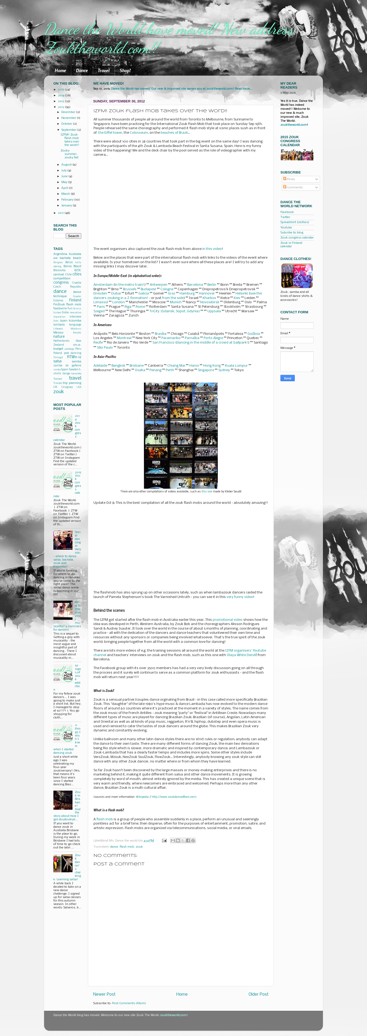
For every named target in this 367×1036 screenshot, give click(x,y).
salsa (57, 361)
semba (57, 370)
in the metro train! (129, 285)
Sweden (74, 369)
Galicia (143, 293)
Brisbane (137, 365)
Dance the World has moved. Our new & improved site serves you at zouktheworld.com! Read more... (181, 88)
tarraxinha (76, 373)
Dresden (100, 293)
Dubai (116, 293)
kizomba (75, 320)
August (66, 164)
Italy (55, 321)
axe (55, 258)
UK (55, 387)
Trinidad (57, 383)
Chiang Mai (176, 365)
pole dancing (73, 353)
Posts (289, 179)
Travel (104, 70)
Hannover (207, 293)
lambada (59, 324)
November (69, 118)
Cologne (166, 289)
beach (77, 258)
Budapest (148, 289)
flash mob (104, 819)
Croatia (76, 282)
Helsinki (242, 293)
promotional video (227, 620)
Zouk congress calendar (297, 237)
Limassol (100, 302)
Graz (171, 293)
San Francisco (163, 342)
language (75, 324)
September (69, 130)
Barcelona (195, 285)
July (64, 170)
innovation (75, 312)
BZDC (77, 270)
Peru (78, 349)
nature (59, 337)
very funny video (240, 597)
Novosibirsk (209, 302)
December (68, 112)
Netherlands (61, 341)
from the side (172, 298)
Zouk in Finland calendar (291, 244)
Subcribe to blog (291, 232)
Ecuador (77, 296)
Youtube (286, 227)
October (67, 123)
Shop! (125, 70)
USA (79, 387)
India (65, 312)
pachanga (69, 349)
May (64, 182)
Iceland (57, 312)
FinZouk (59, 304)
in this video (212, 249)
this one (207, 491)
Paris (101, 307)
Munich (176, 302)
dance (114, 846)
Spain (64, 369)
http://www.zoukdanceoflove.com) (174, 797)
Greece (77, 308)
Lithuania (58, 329)
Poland (57, 353)
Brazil (77, 266)
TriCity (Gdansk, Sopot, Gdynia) (175, 311)
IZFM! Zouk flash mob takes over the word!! (70, 140)
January (67, 205)
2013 (61, 101)
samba (76, 361)
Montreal (124, 338)
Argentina (60, 254)
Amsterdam (103, 285)
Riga (128, 307)
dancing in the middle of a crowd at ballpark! (212, 342)
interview (75, 316)
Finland (75, 300)
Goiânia (253, 334)
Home (60, 70)
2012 (61, 107)
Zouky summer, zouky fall (69, 154)
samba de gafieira (67, 365)
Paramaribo (171, 338)
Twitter (285, 217)
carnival (58, 274)
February (67, 199)
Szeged (99, 311)
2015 (61, 89)
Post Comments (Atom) (129, 1003)
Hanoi (194, 365)
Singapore (206, 370)
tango (66, 373)
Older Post (258, 994)
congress (61, 283)
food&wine (60, 308)
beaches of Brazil (174, 133)
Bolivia (67, 266)
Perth (170, 370)
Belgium (58, 262)
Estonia (58, 300)
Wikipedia (142, 797)
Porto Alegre (213, 338)
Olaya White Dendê (242, 655)
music (77, 332)
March (66, 194)
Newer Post (104, 994)
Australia (75, 254)
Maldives (76, 329)
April (65, 188)
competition (61, 278)
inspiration (59, 317)
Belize (69, 262)
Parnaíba (192, 338)
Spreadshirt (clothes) (294, 222)
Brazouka (59, 270)
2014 (61, 95)
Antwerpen (158, 285)
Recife (98, 342)
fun (70, 308)
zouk (139, 846)
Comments (293, 187)
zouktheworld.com (293, 125)
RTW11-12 (74, 357)
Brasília (161, 334)
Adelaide (100, 365)
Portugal (58, 357)
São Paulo (105, 347)
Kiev (237, 298)
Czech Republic (67, 286)
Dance (82, 70)
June (65, 176)
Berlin (211, 285)
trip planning (72, 383)
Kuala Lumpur (236, 365)
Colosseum (139, 133)
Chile (68, 274)
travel (75, 378)
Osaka (140, 370)
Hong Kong (212, 365)
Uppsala (214, 311)
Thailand (57, 379)
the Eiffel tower (110, 133)
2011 (61, 213)
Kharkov (209, 298)
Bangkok (118, 365)
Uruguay (67, 387)
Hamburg (187, 293)
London (118, 302)
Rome (140, 307)
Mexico (58, 332)
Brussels (129, 289)
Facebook (287, 212)
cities (76, 274)
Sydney (224, 370)
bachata (65, 258)
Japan (63, 320)
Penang (155, 370)
